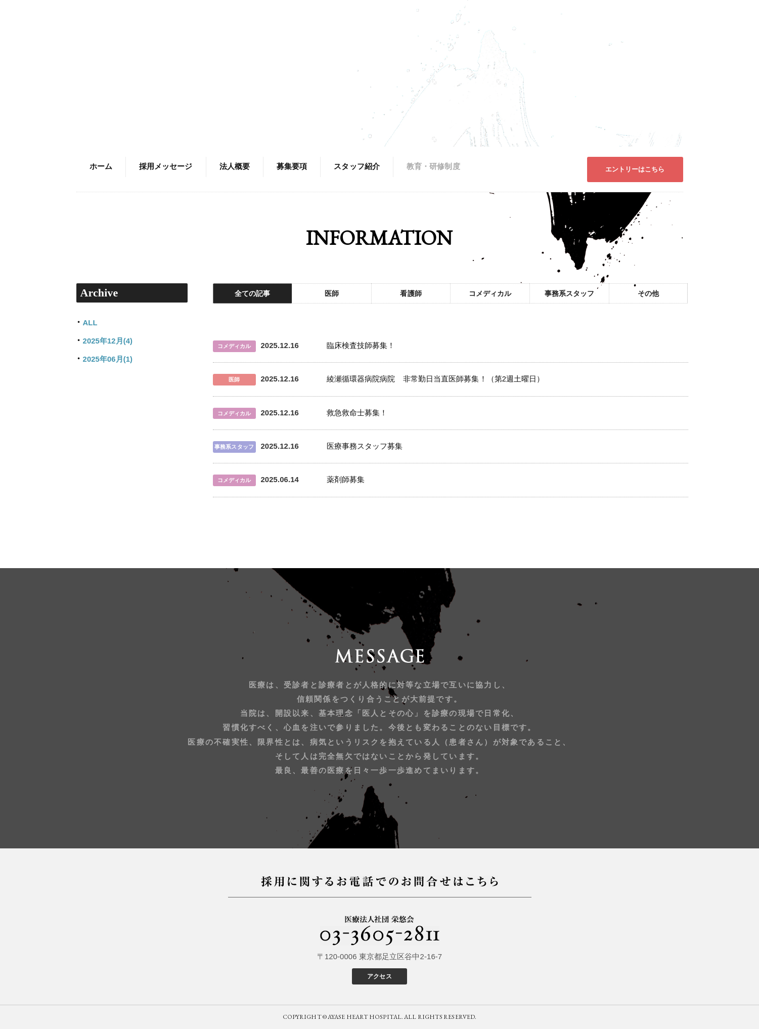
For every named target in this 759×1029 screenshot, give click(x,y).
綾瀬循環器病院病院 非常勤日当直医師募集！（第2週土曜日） (436, 379)
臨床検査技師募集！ (361, 345)
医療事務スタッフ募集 (365, 446)
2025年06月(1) (108, 359)
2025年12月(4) (108, 341)
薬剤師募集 (346, 480)
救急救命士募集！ (357, 413)
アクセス (379, 976)
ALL (90, 323)
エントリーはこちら (635, 169)
